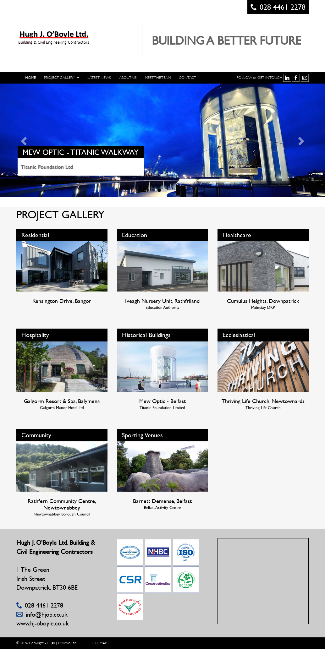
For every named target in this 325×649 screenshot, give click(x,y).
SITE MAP (99, 643)
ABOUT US (128, 77)
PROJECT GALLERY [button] (61, 77)
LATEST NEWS (99, 77)
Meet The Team (158, 77)
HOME (30, 77)
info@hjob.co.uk (47, 614)
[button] (24, 141)
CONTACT (187, 77)
